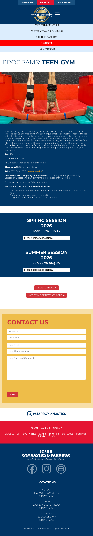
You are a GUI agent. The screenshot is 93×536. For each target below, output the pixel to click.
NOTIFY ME (27, 2)
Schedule (67, 434)
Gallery (57, 428)
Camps (42, 434)
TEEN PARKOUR (46, 49)
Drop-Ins (54, 434)
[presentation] (25, 386)
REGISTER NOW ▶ (46, 287)
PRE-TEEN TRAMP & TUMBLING (47, 31)
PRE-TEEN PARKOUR (46, 37)
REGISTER (45, 2)
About (34, 428)
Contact (81, 434)
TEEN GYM (46, 43)
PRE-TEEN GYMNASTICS (46, 25)
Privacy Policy (46, 436)
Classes (9, 434)
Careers (45, 428)
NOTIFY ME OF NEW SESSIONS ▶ (47, 295)
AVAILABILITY (65, 2)
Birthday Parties (26, 434)
